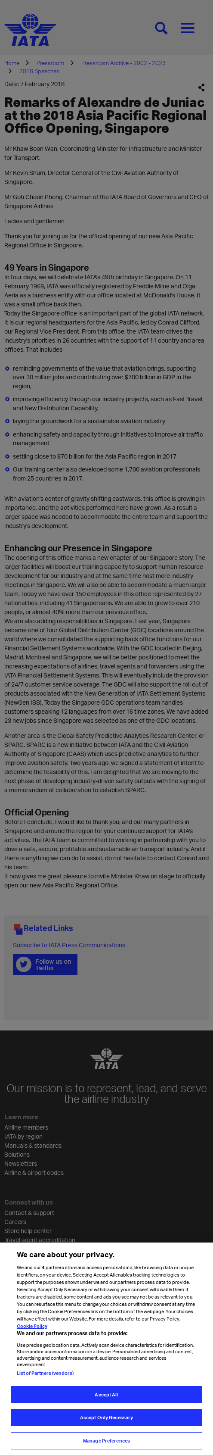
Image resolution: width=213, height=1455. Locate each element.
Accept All (106, 1400)
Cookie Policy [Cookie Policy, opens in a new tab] (32, 1332)
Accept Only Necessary (106, 1423)
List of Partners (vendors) (45, 1378)
